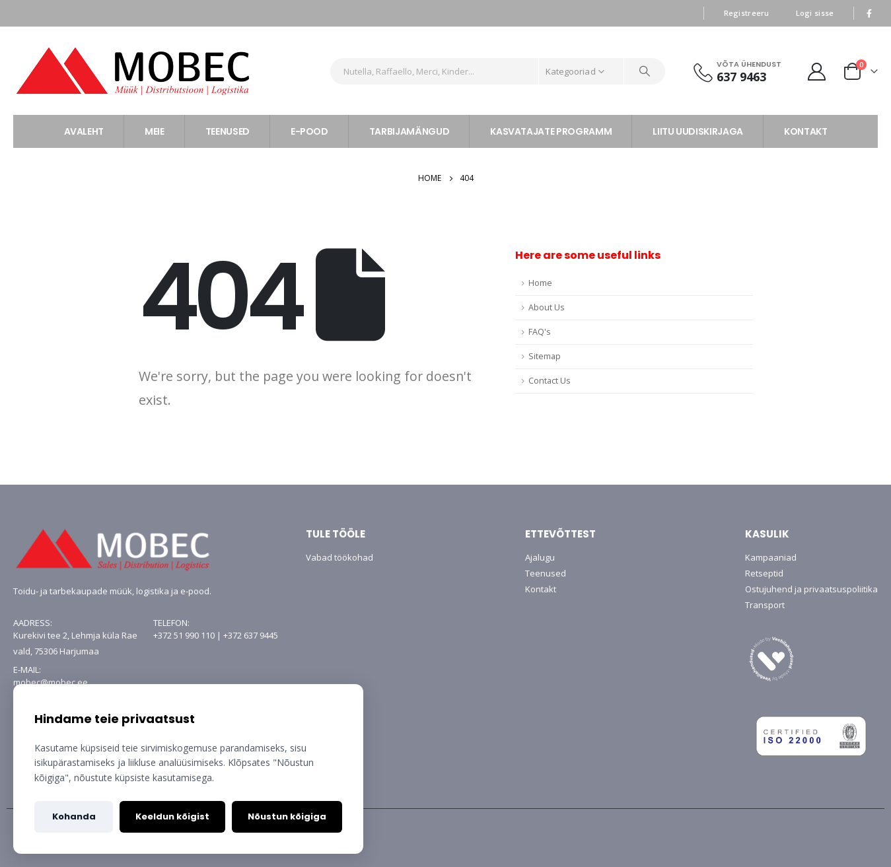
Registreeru (746, 13)
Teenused (545, 573)
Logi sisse (815, 13)
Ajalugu (540, 557)
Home (540, 283)
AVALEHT (84, 131)
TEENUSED (227, 131)
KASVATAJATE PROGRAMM (551, 131)
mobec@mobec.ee (50, 682)
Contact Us (549, 380)
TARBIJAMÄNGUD (409, 131)
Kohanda (74, 816)
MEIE (154, 131)
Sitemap (544, 356)
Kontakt (540, 589)
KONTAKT (806, 131)
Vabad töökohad (339, 557)
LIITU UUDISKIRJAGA (698, 131)
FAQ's (539, 331)
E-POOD (309, 131)
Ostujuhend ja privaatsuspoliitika (811, 589)
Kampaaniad (771, 557)
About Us (546, 307)
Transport (765, 605)
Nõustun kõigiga (287, 816)
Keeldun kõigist (172, 816)
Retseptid (764, 573)
